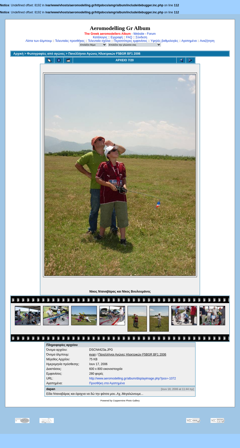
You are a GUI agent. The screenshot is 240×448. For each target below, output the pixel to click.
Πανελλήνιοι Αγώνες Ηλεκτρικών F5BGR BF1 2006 (104, 53)
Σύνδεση (141, 37)
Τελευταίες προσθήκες (70, 41)
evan (92, 354)
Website (138, 34)
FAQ (129, 37)
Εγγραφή (117, 37)
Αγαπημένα (189, 41)
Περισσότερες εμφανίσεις (130, 41)
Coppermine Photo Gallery (126, 400)
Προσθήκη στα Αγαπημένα (107, 383)
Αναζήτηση (207, 41)
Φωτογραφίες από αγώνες (46, 53)
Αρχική (18, 53)
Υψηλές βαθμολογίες (164, 41)
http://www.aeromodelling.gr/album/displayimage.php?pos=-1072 (132, 378)
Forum (151, 34)
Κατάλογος (100, 37)
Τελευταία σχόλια (99, 41)
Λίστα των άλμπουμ (39, 41)
